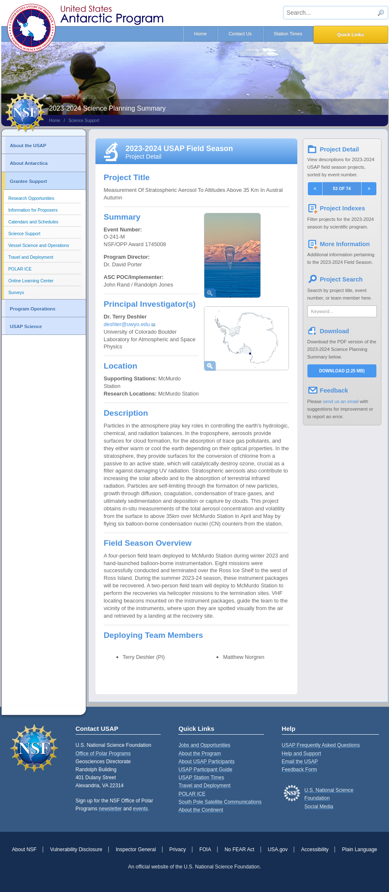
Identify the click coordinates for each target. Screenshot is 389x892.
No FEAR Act (239, 849)
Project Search (341, 279)
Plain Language (359, 849)
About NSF (24, 849)
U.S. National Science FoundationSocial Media (329, 798)
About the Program (199, 754)
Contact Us (239, 33)
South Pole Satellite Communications (219, 802)
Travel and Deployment (30, 257)
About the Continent (200, 810)
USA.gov (278, 849)
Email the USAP (300, 762)
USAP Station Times (201, 777)
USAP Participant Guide (205, 770)
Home (200, 33)
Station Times (288, 33)
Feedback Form (299, 770)
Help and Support (301, 754)
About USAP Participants (206, 762)
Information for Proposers (33, 210)
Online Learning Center (30, 281)
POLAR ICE (20, 269)
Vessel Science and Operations (38, 245)
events (140, 809)
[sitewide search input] (335, 12)
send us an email (341, 401)
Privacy (177, 849)
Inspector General (136, 849)
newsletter (110, 809)
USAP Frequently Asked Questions (321, 745)
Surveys (16, 292)
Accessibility (314, 849)
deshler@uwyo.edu (127, 324)
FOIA (205, 849)
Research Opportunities (31, 198)
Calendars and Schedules (33, 222)
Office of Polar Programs (103, 754)
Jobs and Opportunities (204, 745)
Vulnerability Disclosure (76, 849)
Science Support (84, 120)
